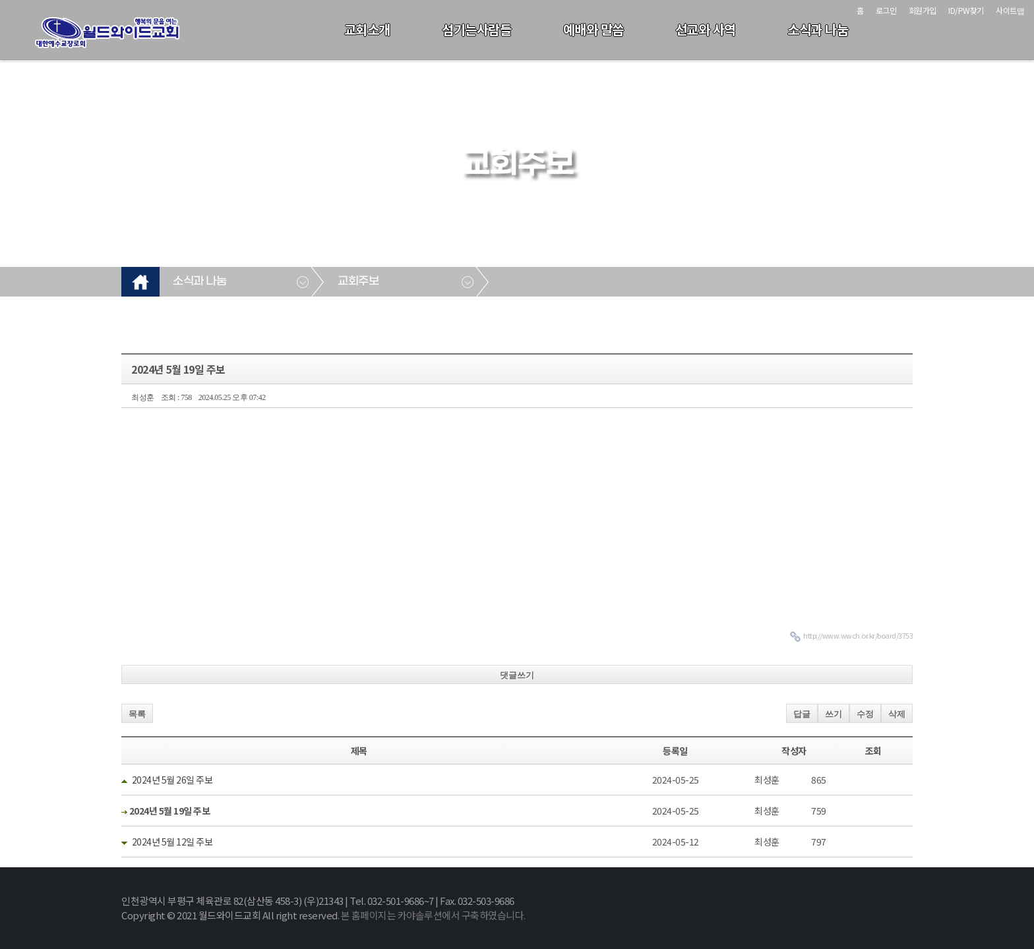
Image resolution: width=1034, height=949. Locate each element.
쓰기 (833, 714)
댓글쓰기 (517, 675)
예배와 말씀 (593, 29)
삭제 (896, 714)
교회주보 (358, 281)
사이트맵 (1010, 10)
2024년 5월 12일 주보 (172, 841)
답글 (801, 714)
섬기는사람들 (476, 29)
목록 (137, 714)
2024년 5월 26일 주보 (172, 779)
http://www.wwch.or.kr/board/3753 (858, 635)
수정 (865, 714)
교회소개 (367, 29)
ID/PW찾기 (966, 10)
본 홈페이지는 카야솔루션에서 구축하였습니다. (433, 915)
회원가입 (922, 10)
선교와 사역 (705, 29)
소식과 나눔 (817, 29)
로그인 (886, 10)
